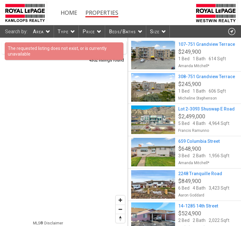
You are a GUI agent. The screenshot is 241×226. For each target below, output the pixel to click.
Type (63, 32)
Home (69, 12)
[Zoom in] (120, 200)
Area (38, 32)
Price (89, 32)
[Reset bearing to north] (120, 218)
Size (154, 32)
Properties (101, 12)
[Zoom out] (120, 209)
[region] (64, 132)
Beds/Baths (122, 32)
